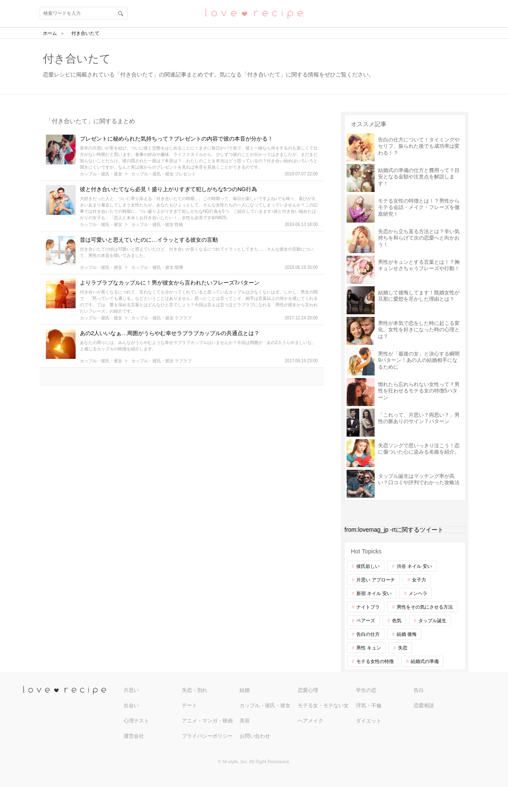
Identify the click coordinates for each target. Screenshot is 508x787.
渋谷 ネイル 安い (414, 566)
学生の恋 (366, 690)
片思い (131, 690)
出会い (131, 705)
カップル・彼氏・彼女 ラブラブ (161, 318)
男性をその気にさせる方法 (425, 606)
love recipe (72, 690)
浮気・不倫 (368, 705)
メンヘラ (418, 593)
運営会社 (134, 736)
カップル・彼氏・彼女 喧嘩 (157, 267)
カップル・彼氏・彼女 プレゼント (163, 174)
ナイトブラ (368, 606)
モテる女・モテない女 (323, 705)
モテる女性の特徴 (375, 661)
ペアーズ (365, 620)
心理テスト (136, 721)
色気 (396, 620)
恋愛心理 (308, 690)
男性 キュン (368, 647)
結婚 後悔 (407, 634)
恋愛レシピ (254, 12)
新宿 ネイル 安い (374, 593)
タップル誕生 (432, 620)
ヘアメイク (310, 721)
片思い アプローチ (375, 579)
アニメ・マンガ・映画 (207, 721)
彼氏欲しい (368, 566)
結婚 (245, 690)
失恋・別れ (194, 690)
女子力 (419, 579)
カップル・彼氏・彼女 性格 (157, 225)
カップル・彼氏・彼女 (101, 174)
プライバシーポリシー (207, 736)
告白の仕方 (368, 634)
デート (189, 705)
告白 (419, 690)
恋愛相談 (424, 705)
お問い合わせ (255, 736)
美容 (245, 721)
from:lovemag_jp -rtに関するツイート (393, 530)
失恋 (402, 647)
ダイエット (368, 721)
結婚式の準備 (425, 661)
